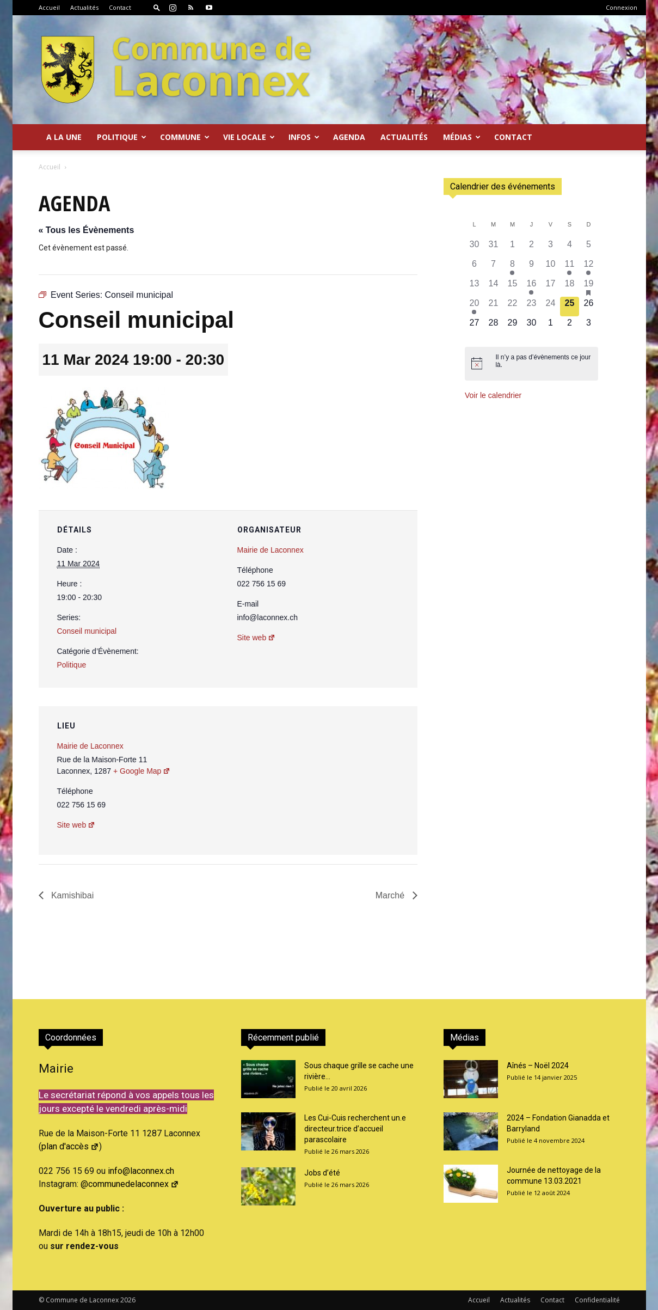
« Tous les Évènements (86, 230)
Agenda (349, 137)
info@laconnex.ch (141, 1171)
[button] (157, 7)
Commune (185, 137)
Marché (391, 895)
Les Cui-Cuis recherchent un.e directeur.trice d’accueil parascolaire (355, 1128)
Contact (120, 7)
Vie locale (249, 137)
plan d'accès (70, 1146)
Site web (256, 637)
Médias (462, 137)
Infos (303, 137)
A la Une (64, 137)
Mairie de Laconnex (270, 550)
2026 (128, 1300)
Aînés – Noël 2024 (538, 1065)
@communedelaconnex (130, 1184)
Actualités (84, 7)
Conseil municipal (87, 631)
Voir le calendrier (493, 395)
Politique (121, 137)
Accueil (49, 7)
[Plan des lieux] (350, 781)
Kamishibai (71, 895)
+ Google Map (141, 771)
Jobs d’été (322, 1172)
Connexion (621, 7)
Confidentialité (597, 1300)
